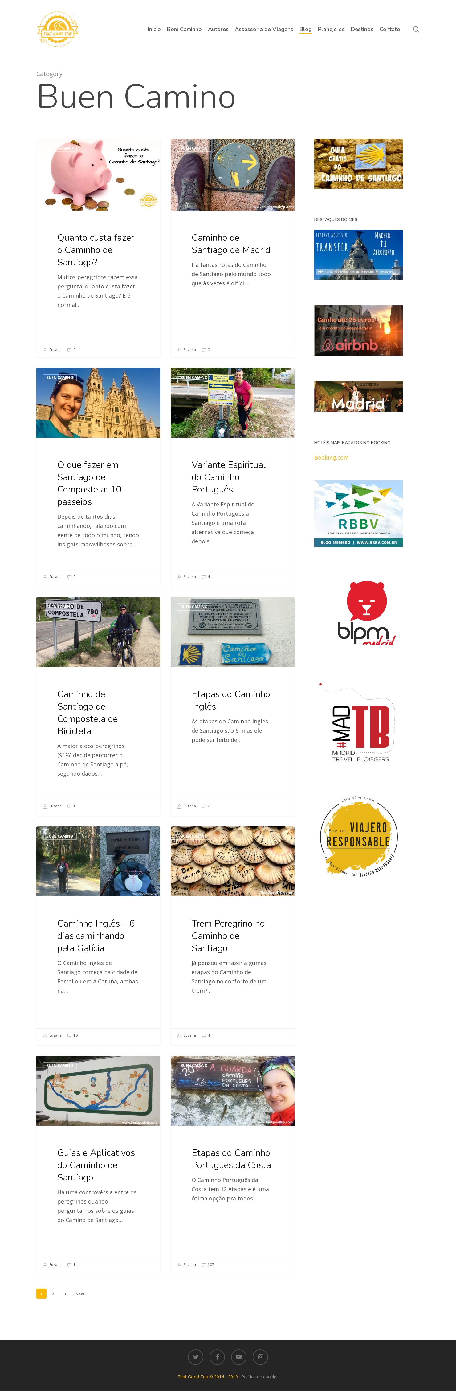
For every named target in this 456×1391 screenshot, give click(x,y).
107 (208, 1287)
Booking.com (331, 457)
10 (72, 1046)
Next (79, 1294)
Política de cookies (260, 1377)
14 (72, 1275)
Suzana (52, 350)
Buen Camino (59, 148)
